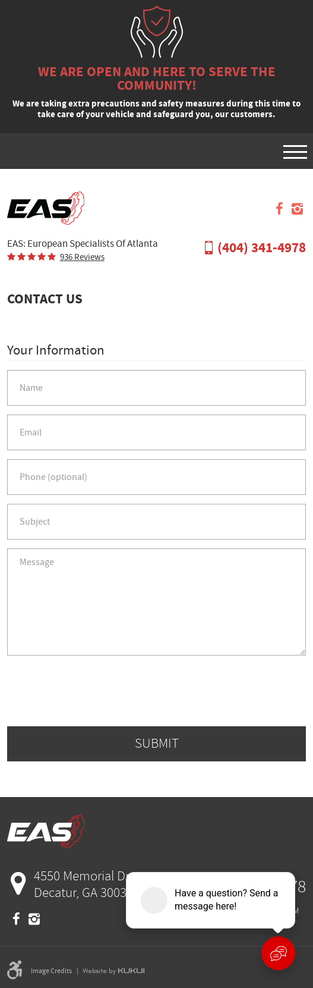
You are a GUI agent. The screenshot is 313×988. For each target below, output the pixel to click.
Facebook (279, 209)
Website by (113, 971)
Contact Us (45, 299)
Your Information (56, 350)
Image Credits (51, 970)
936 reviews (82, 257)
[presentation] (157, 690)
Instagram (297, 209)
